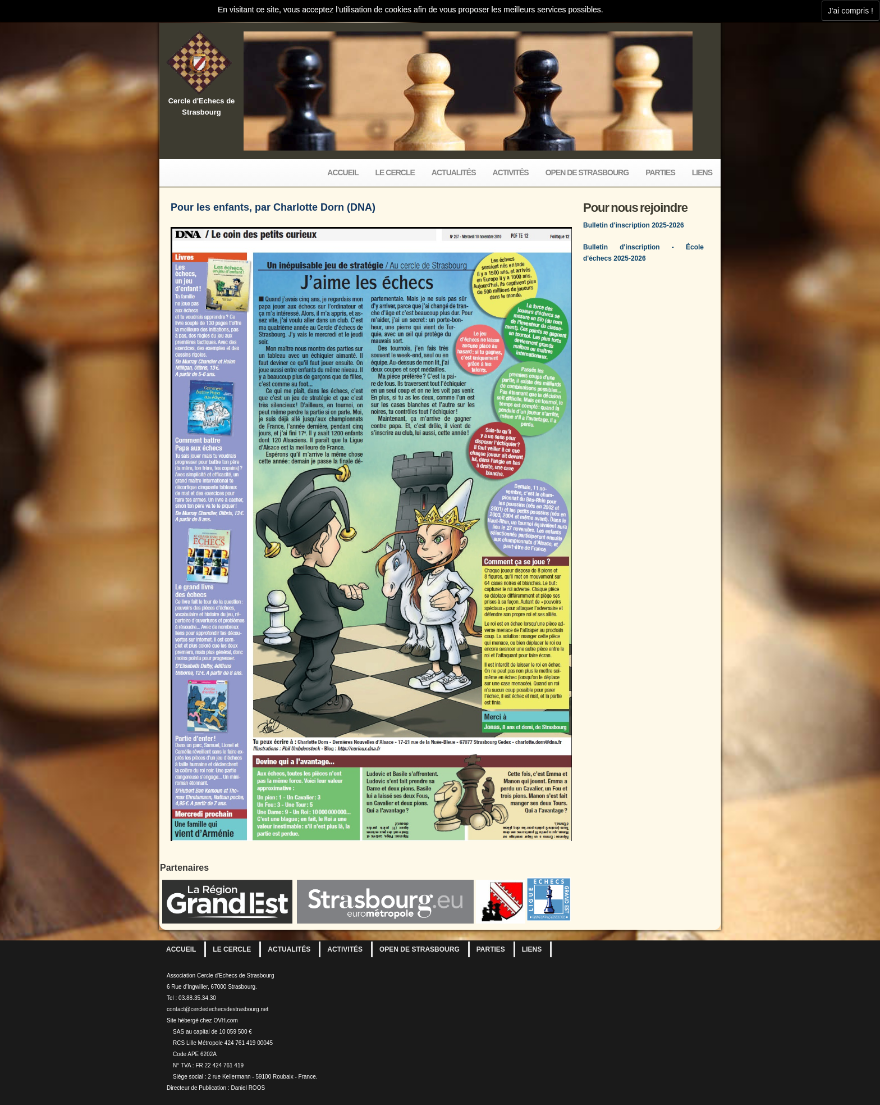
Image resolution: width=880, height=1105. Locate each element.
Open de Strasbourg (587, 172)
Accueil (342, 172)
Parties (660, 172)
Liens (702, 172)
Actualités (454, 172)
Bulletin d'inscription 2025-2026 (633, 225)
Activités (511, 172)
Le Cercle (395, 172)
